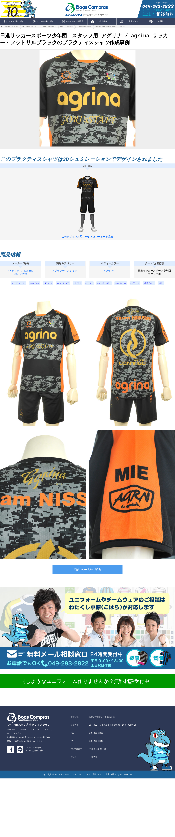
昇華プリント (154, 286)
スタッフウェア (62, 286)
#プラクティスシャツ (65, 273)
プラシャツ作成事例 (84, 27)
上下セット (139, 286)
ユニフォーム (124, 286)
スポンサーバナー (106, 286)
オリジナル (45, 286)
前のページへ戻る (87, 572)
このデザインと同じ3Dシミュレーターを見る (87, 236)
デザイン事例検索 (66, 27)
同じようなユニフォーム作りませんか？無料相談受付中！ (87, 684)
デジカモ (77, 286)
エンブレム (31, 286)
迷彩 (167, 286)
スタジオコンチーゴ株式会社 (102, 719)
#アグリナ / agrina (20, 273)
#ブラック (110, 273)
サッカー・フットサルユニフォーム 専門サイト (39, 27)
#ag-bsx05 (20, 276)
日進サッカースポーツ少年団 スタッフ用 (110, 27)
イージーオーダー (14, 286)
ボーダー (89, 286)
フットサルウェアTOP (10, 27)
